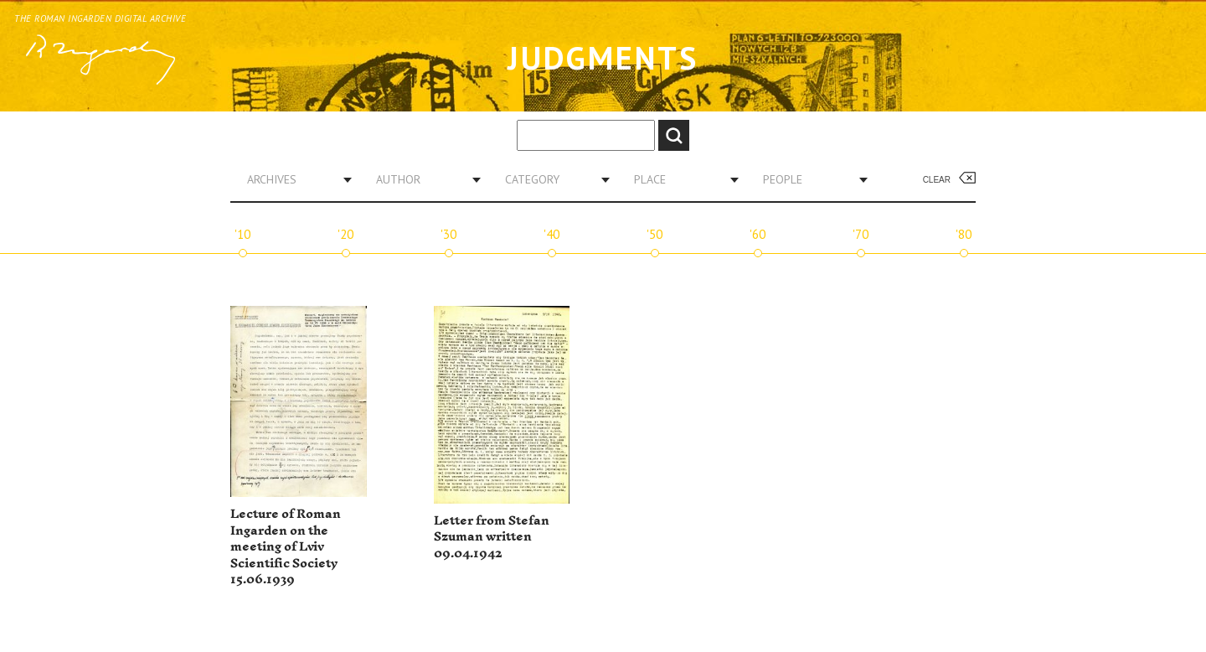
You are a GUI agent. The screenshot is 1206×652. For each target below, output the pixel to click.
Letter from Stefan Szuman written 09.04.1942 (491, 537)
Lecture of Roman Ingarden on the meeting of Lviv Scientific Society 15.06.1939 (285, 546)
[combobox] (293, 179)
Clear (937, 179)
